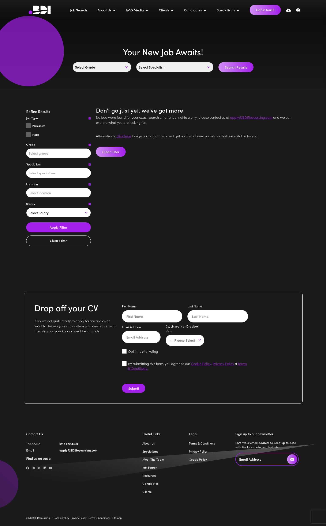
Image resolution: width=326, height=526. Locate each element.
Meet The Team (153, 459)
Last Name (194, 306)
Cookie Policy (201, 363)
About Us (105, 10)
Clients (164, 10)
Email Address (131, 327)
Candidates (193, 10)
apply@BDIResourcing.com (251, 117)
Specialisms (226, 10)
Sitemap (117, 517)
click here (124, 136)
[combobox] (58, 153)
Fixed (35, 134)
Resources (149, 476)
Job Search (78, 10)
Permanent (38, 125)
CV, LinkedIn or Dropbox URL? (182, 328)
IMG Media (135, 10)
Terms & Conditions (202, 443)
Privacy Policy (223, 363)
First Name (129, 306)
